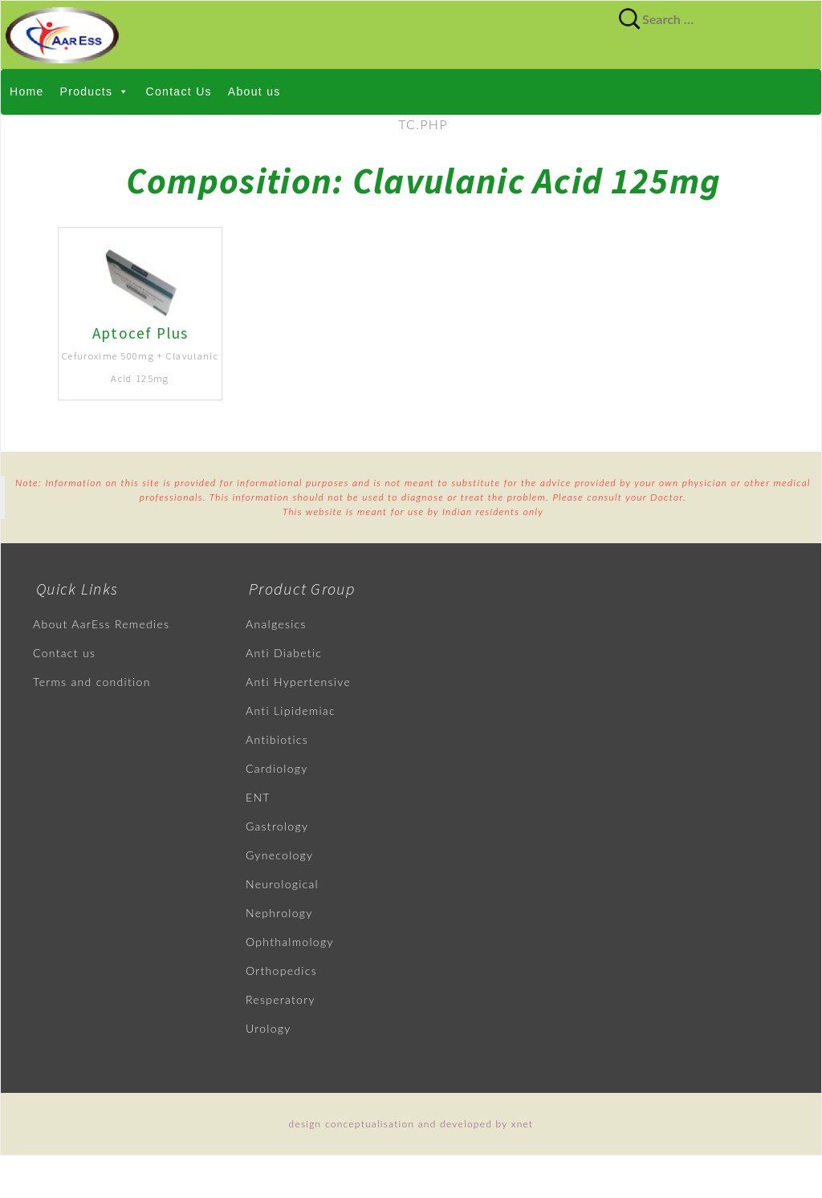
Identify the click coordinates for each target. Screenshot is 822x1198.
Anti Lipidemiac (291, 710)
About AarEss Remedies (101, 624)
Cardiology (277, 768)
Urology (268, 1028)
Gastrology (277, 826)
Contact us (64, 653)
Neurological (282, 884)
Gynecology (279, 855)
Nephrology (279, 913)
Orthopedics (281, 970)
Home (27, 91)
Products (95, 91)
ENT (258, 797)
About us (254, 91)
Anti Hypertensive (298, 681)
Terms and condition (92, 681)
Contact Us (179, 91)
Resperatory (280, 999)
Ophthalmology (290, 941)
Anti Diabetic (284, 653)
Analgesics (276, 624)
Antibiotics (277, 739)
